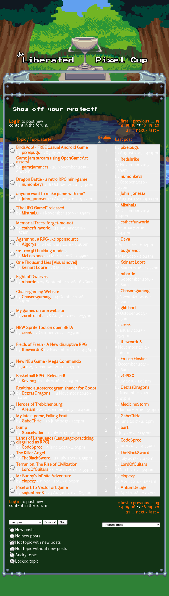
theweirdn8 (32, 350)
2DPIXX (127, 376)
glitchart (128, 308)
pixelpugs (31, 153)
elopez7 (29, 481)
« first (122, 121)
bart (124, 428)
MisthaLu (30, 213)
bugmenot (130, 251)
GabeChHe (31, 421)
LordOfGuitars (35, 470)
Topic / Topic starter (34, 140)
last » (154, 131)
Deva (125, 240)
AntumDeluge (133, 488)
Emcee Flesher (134, 359)
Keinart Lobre (34, 268)
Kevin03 (29, 381)
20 (157, 126)
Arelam (28, 410)
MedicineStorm (135, 405)
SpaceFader (33, 433)
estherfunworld (36, 228)
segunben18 (33, 493)
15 (127, 126)
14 (121, 126)
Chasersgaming (36, 297)
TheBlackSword (36, 458)
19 (150, 126)
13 (157, 121)
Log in (14, 122)
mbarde (29, 282)
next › (141, 131)
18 (144, 126)
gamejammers (35, 167)
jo (23, 367)
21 (128, 131)
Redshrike (130, 160)
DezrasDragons (36, 394)
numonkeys (32, 185)
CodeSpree (32, 448)
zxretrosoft (32, 316)
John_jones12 (34, 199)
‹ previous (140, 121)
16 (133, 126)
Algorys (29, 245)
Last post (123, 140)
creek (27, 333)
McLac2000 (32, 256)
